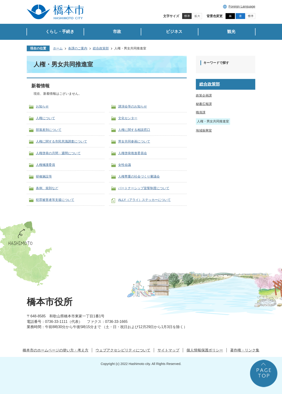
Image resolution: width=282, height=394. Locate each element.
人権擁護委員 (45, 165)
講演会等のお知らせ (132, 106)
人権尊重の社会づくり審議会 (139, 176)
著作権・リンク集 (244, 350)
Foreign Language (242, 6)
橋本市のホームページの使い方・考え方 (55, 350)
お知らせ (42, 106)
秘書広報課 (204, 104)
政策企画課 (204, 95)
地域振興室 (204, 130)
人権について (45, 118)
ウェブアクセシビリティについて (123, 350)
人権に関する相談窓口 (134, 130)
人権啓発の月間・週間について (58, 153)
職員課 (200, 112)
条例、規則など (47, 188)
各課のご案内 (77, 48)
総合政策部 (101, 48)
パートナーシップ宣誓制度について (143, 188)
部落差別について (48, 130)
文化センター (127, 118)
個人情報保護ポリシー (204, 350)
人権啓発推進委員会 (132, 153)
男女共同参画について (134, 141)
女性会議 (124, 165)
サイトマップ (168, 350)
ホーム (58, 48)
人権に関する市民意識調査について (61, 141)
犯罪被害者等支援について (55, 200)
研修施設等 (44, 176)
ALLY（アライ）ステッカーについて (144, 200)
